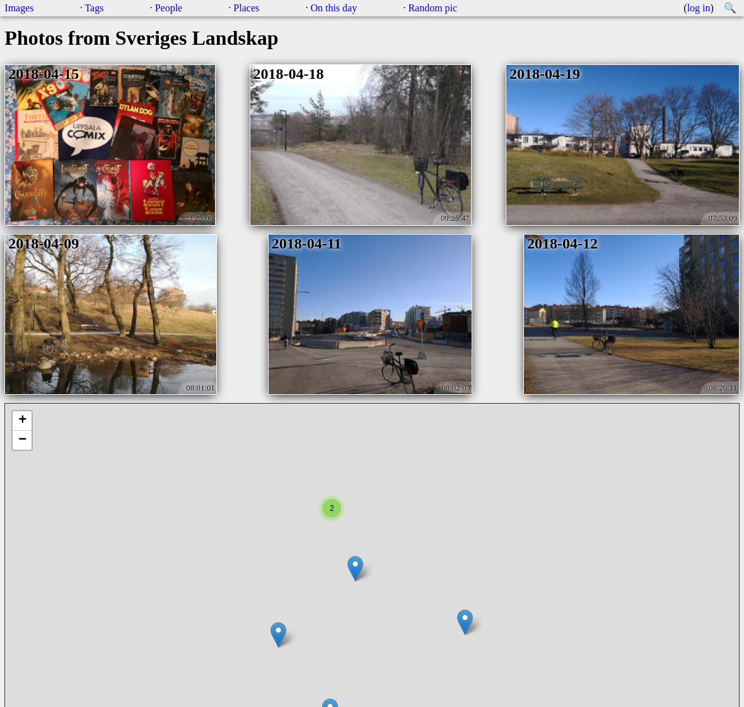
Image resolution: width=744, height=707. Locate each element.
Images (18, 8)
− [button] (22, 440)
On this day (333, 8)
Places (246, 8)
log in (699, 8)
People (169, 8)
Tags (93, 8)
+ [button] (22, 420)
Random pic (432, 8)
